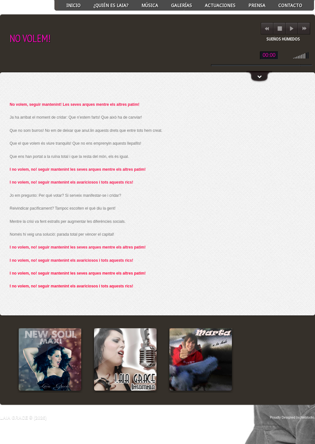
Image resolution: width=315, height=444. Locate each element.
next (304, 28)
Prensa (256, 5)
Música (149, 5)
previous (266, 28)
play (291, 28)
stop (279, 28)
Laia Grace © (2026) (23, 417)
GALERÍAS (181, 5)
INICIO (73, 5)
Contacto (290, 5)
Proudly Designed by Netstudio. (292, 417)
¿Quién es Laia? (111, 5)
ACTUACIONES (220, 5)
